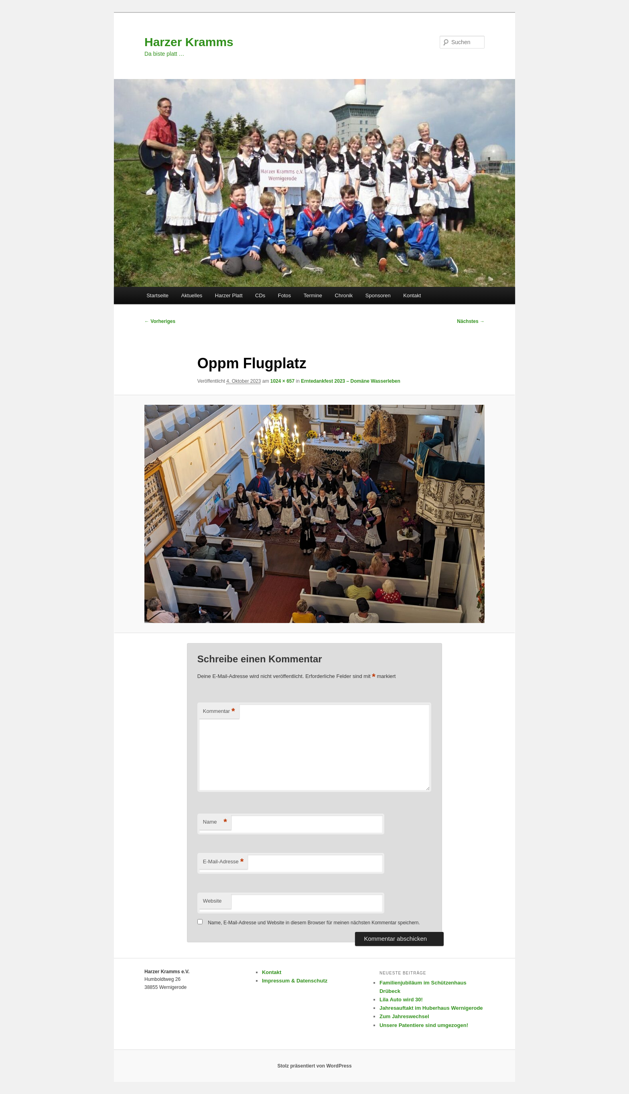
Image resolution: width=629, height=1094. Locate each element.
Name (215, 822)
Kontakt (412, 295)
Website (212, 901)
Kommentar (219, 711)
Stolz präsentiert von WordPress (314, 1066)
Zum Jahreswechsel (404, 1016)
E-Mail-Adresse (223, 862)
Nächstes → (471, 321)
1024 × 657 (282, 381)
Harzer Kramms (188, 42)
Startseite (157, 295)
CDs (260, 295)
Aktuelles (192, 295)
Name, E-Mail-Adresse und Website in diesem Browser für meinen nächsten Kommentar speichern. (314, 923)
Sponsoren (378, 295)
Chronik (344, 295)
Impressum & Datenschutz (294, 981)
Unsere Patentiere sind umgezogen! (423, 1025)
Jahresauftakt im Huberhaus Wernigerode (431, 1008)
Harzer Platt (229, 295)
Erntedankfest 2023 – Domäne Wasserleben (350, 381)
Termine (313, 295)
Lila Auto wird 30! (401, 1000)
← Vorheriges (159, 321)
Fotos (284, 295)
